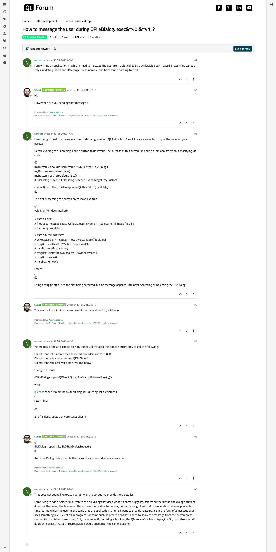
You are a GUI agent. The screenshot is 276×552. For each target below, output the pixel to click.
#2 (195, 90)
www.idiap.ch (56, 112)
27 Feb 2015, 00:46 (63, 489)
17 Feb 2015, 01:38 (63, 341)
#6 (195, 436)
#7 (195, 489)
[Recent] (4, 12)
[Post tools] (194, 79)
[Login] (271, 4)
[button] (4, 548)
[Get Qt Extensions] (4, 55)
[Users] (4, 33)
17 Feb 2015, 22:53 (86, 436)
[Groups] (4, 41)
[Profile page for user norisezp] (27, 62)
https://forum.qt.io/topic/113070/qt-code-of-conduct (93, 115)
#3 (195, 133)
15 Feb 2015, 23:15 (86, 90)
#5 (195, 341)
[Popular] (4, 26)
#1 (195, 60)
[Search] (4, 48)
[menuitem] (271, 4)
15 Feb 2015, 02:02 (63, 60)
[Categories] (4, 4)
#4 (195, 305)
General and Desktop (34, 37)
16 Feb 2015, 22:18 (86, 305)
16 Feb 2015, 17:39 (63, 133)
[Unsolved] (4, 63)
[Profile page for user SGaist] (27, 92)
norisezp (38, 60)
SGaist (37, 90)
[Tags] (4, 19)
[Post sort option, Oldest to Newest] (37, 49)
